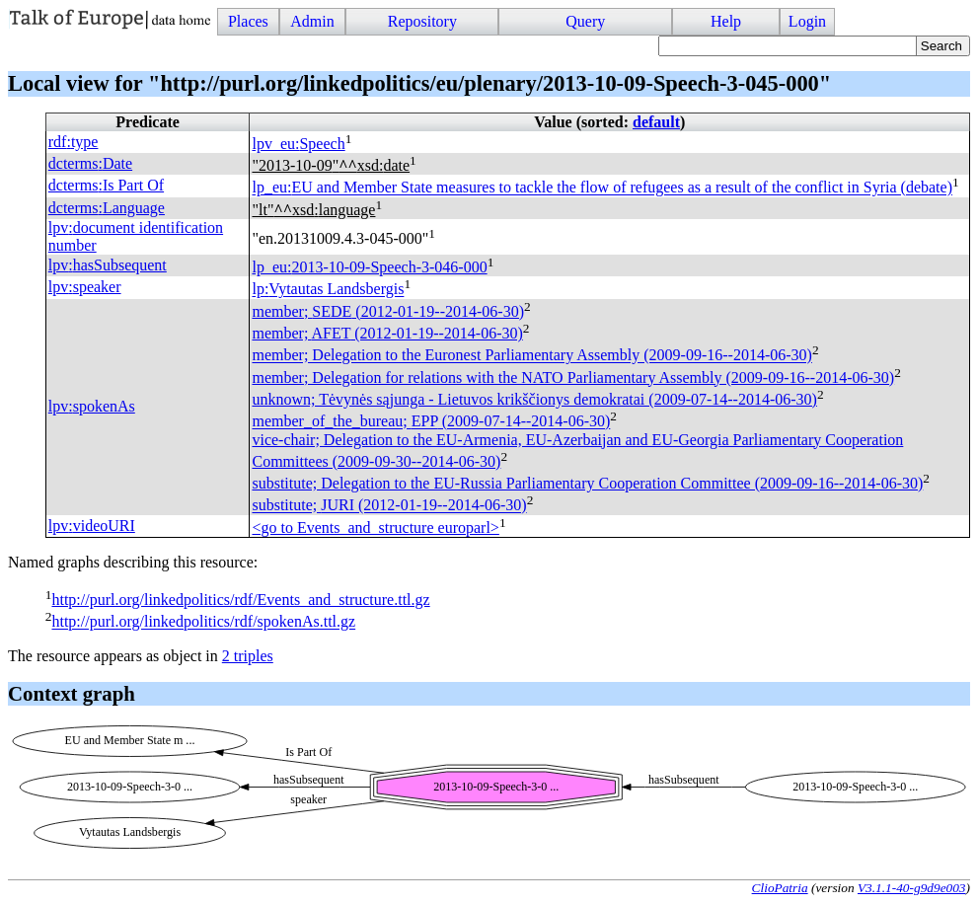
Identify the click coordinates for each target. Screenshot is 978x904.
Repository (422, 21)
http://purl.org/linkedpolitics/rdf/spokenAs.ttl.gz (203, 622)
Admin (312, 21)
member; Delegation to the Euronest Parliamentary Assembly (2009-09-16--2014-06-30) (531, 355)
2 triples (247, 655)
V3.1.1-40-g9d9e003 (912, 887)
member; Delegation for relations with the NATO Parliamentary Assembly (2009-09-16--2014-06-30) (573, 377)
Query (585, 21)
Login (807, 21)
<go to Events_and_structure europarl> (375, 527)
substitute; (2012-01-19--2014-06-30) (389, 505)
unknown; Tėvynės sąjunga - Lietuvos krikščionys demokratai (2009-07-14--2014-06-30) (534, 399)
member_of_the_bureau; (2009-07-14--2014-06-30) (431, 422)
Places (248, 21)
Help (726, 21)
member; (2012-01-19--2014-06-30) (388, 311)
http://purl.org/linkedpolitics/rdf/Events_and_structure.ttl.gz (240, 599)
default (656, 121)
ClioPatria (780, 887)
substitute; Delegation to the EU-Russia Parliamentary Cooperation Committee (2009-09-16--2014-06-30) (587, 483)
